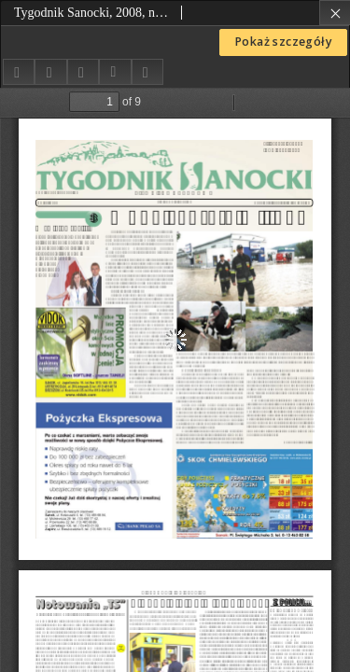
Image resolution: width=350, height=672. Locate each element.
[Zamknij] (334, 12)
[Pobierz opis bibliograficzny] (115, 72)
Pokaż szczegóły (283, 41)
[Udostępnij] (19, 71)
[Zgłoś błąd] (147, 71)
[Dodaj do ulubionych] (50, 71)
